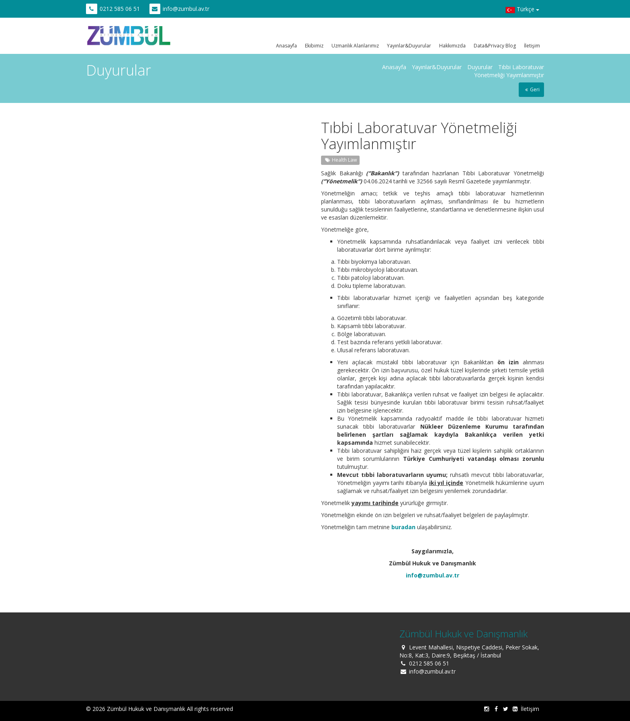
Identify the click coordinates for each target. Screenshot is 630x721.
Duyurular (480, 67)
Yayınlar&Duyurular (409, 45)
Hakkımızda (452, 45)
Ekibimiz (314, 45)
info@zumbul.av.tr (186, 8)
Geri (531, 89)
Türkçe (522, 10)
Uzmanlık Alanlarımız (355, 45)
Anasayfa (286, 45)
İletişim (532, 45)
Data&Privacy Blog (495, 45)
